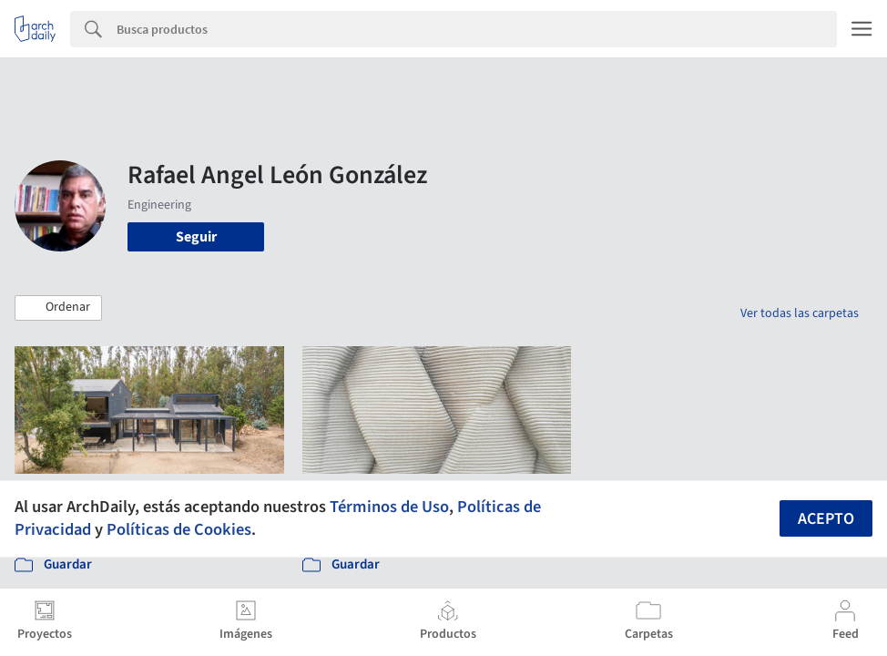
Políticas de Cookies (179, 529)
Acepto (826, 518)
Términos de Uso (389, 506)
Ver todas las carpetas (799, 313)
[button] (58, 308)
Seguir (196, 237)
